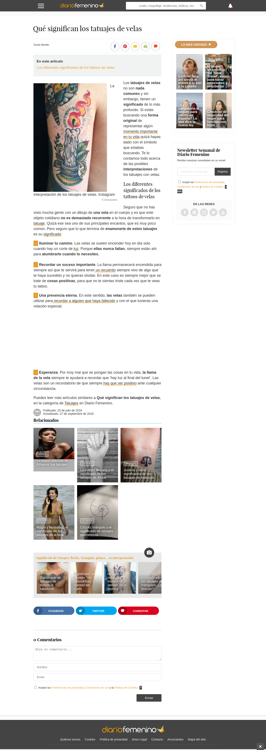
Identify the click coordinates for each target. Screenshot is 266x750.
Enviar (149, 698)
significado (52, 234)
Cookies (90, 739)
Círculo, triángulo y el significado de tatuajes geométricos (96, 531)
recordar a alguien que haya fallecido (84, 301)
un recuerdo (105, 270)
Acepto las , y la (88, 687)
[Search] (201, 6)
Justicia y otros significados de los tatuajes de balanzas (139, 473)
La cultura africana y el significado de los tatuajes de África (97, 473)
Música (42, 454)
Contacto (157, 739)
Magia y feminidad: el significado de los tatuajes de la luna (52, 531)
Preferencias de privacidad (68, 687)
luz (76, 249)
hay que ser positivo (119, 383)
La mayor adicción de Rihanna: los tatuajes (52, 462)
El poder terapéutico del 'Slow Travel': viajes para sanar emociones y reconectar (218, 76)
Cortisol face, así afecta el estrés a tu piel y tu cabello (190, 81)
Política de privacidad (113, 739)
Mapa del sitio (197, 739)
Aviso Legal (139, 739)
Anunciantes (175, 739)
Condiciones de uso (97, 687)
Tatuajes (71, 403)
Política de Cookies (126, 687)
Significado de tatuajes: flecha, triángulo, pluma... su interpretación (84, 558)
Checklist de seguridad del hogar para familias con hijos (218, 118)
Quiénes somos (70, 739)
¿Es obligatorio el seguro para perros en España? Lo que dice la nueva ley (188, 115)
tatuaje (39, 223)
